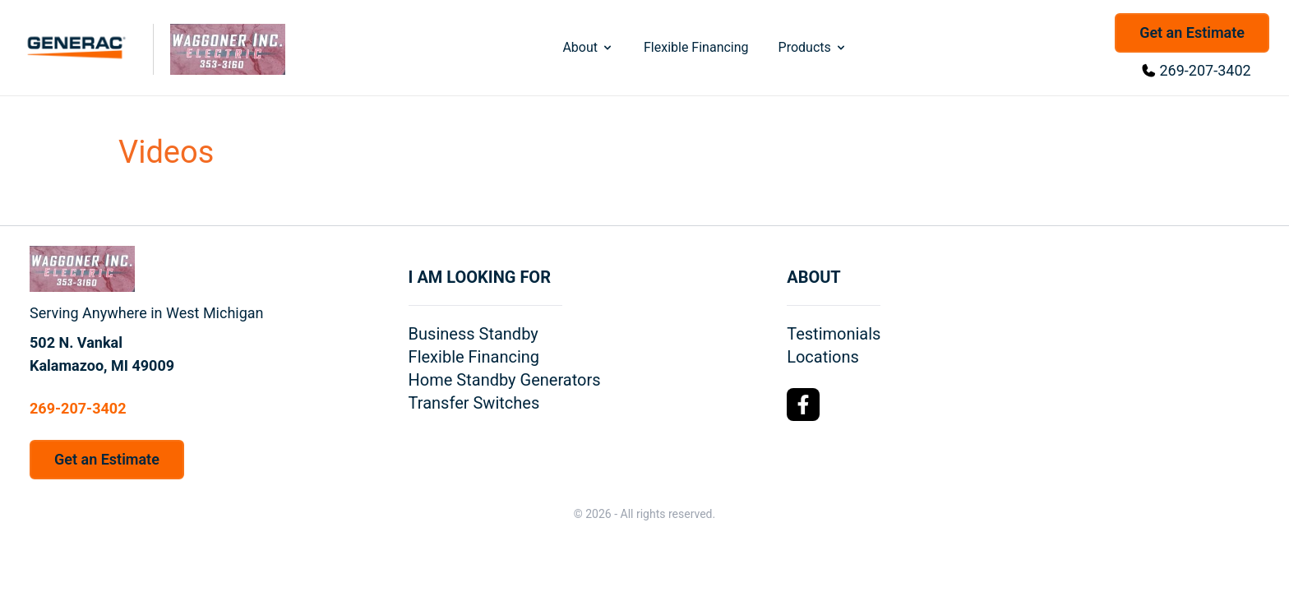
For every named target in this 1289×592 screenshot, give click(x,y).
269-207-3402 (1205, 70)
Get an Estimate (1192, 32)
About (588, 47)
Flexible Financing (696, 47)
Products (813, 47)
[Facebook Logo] (803, 404)
